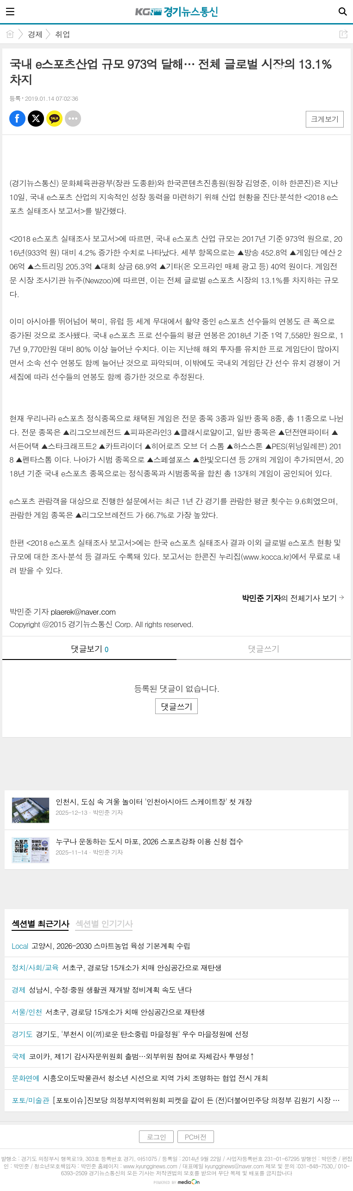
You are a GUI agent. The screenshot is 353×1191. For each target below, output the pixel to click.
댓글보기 (89, 648)
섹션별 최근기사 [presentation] (40, 923)
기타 (73, 118)
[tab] (40, 924)
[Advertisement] (176, 756)
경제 (35, 34)
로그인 (156, 1137)
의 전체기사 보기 (289, 598)
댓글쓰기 (263, 648)
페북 (17, 118)
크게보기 (325, 119)
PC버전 (196, 1137)
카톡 (54, 118)
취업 (62, 34)
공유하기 (343, 34)
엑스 (36, 118)
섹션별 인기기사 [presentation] (103, 923)
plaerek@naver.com (83, 611)
